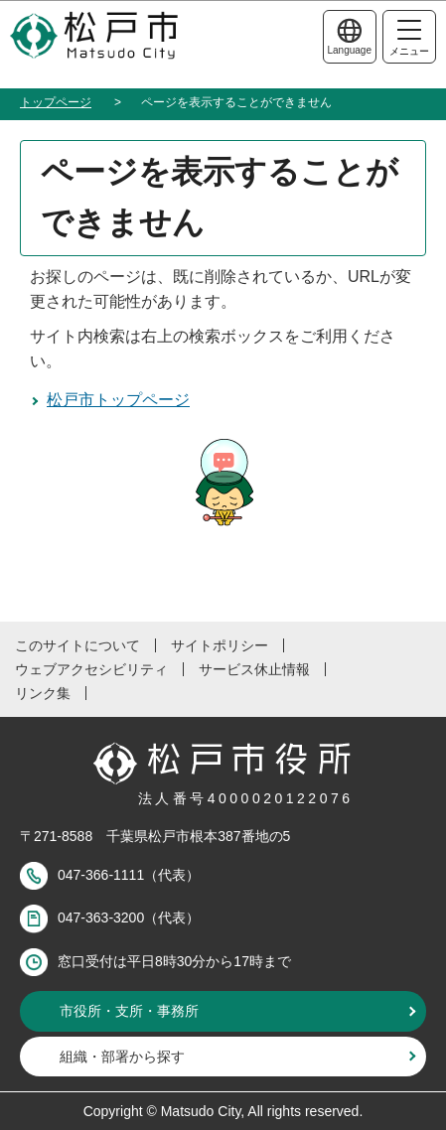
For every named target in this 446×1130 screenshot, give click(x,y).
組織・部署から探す (122, 1056)
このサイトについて (77, 645)
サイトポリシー (219, 645)
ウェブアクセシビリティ (91, 669)
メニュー (409, 38)
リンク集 (43, 693)
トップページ (55, 102)
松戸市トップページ (118, 399)
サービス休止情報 (254, 669)
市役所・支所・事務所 (129, 1011)
